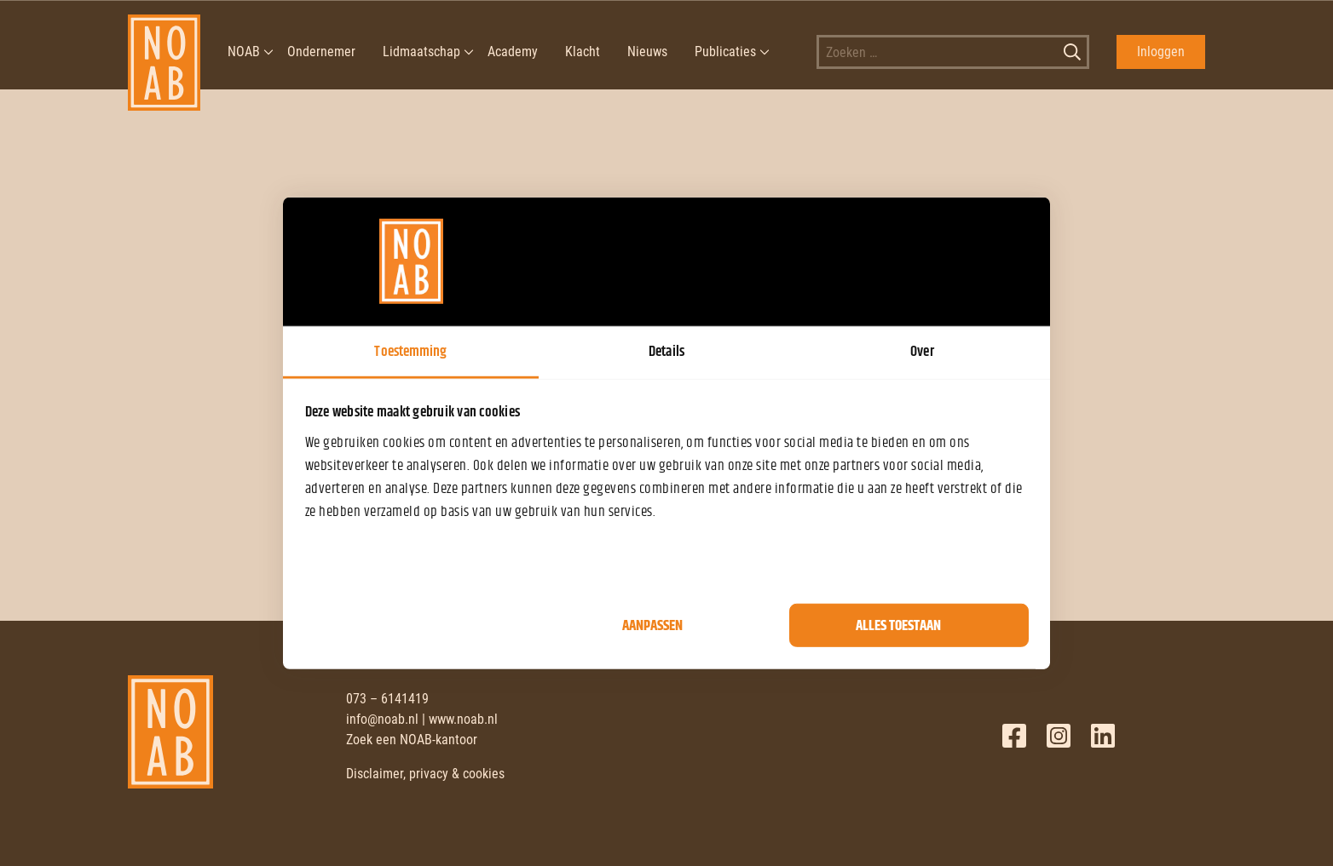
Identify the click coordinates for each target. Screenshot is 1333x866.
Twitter (1058, 735)
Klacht (582, 51)
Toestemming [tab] (410, 351)
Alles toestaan (898, 625)
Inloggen (1161, 51)
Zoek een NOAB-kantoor (411, 739)
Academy (513, 51)
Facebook (1014, 735)
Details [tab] (666, 351)
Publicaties (725, 51)
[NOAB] (164, 51)
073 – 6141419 (387, 699)
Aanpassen (652, 625)
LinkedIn (1103, 735)
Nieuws (647, 51)
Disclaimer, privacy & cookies (425, 774)
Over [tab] (921, 351)
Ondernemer (321, 51)
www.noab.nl (463, 719)
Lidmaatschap (421, 51)
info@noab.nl (382, 719)
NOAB (244, 51)
